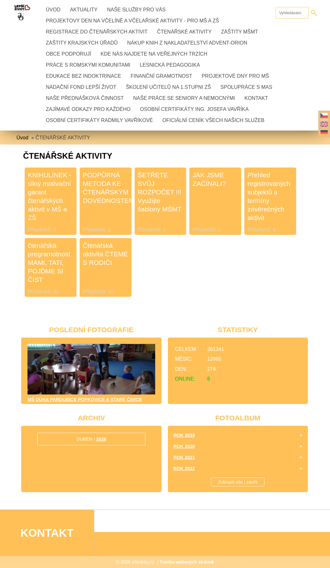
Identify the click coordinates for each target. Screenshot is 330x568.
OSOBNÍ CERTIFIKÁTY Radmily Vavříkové (99, 120)
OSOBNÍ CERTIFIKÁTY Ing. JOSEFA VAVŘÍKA (194, 109)
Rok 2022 (184, 468)
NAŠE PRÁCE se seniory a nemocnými (184, 98)
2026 (101, 439)
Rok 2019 (184, 435)
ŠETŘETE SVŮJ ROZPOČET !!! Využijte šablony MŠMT (160, 192)
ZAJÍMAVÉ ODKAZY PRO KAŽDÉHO (88, 109)
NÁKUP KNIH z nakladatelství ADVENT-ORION (187, 43)
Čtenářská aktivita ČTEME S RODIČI (105, 254)
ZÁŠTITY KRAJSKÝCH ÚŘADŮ (82, 43)
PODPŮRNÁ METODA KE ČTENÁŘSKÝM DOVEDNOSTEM (106, 187)
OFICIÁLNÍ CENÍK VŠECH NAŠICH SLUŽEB (213, 120)
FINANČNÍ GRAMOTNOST (161, 76)
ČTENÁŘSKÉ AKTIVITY (184, 31)
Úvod (53, 9)
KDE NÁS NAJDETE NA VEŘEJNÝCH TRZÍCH (154, 54)
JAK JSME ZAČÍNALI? (209, 179)
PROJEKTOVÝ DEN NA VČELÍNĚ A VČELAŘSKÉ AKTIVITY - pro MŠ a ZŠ (132, 20)
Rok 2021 (184, 457)
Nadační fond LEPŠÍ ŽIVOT (81, 87)
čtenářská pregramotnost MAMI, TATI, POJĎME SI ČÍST (49, 262)
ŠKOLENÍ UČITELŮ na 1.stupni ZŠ (168, 87)
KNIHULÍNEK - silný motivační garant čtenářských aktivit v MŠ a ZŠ (49, 196)
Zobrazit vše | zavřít (238, 482)
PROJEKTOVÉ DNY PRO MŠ (235, 76)
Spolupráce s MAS (246, 87)
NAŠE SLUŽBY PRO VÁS (136, 9)
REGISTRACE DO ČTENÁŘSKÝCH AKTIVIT (97, 31)
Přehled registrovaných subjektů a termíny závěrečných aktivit (269, 196)
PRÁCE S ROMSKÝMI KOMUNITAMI (88, 65)
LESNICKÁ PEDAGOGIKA (170, 65)
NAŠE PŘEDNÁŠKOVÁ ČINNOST (85, 98)
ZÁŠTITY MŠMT (239, 31)
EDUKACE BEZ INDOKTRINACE (83, 76)
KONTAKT (256, 98)
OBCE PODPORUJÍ (68, 54)
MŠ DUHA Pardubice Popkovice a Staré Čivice (85, 399)
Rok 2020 (184, 446)
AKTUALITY (83, 9)
